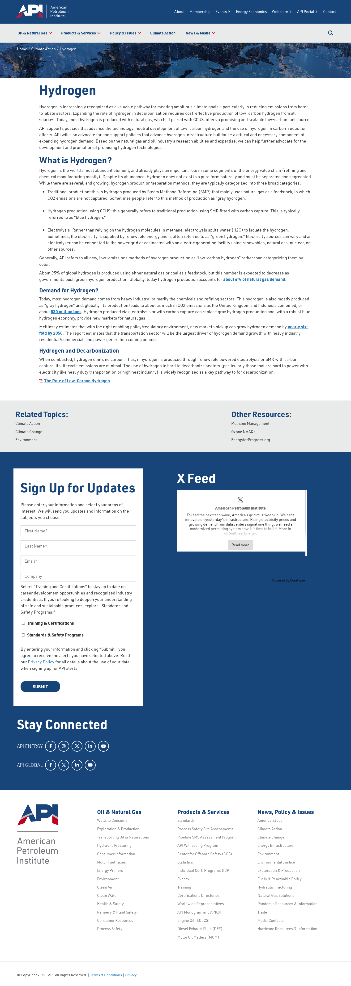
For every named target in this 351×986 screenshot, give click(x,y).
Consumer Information (116, 853)
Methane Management (250, 423)
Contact (329, 11)
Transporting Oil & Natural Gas (123, 836)
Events (221, 11)
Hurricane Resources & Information (287, 928)
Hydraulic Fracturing (114, 845)
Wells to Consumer (113, 820)
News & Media (198, 32)
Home (22, 48)
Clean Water (107, 895)
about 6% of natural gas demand (254, 279)
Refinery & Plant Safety (117, 912)
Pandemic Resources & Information (287, 903)
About (179, 11)
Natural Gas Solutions (275, 895)
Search (330, 33)
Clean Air (104, 887)
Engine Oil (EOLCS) (193, 920)
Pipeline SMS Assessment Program (207, 836)
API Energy (30, 746)
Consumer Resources (115, 920)
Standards (186, 820)
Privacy (131, 975)
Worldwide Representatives (200, 903)
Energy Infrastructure (275, 845)
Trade (262, 912)
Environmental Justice (276, 862)
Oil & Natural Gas (32, 32)
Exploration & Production (118, 828)
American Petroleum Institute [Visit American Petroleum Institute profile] (242, 508)
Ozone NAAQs (243, 431)
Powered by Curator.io (288, 580)
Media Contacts (270, 920)
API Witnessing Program (197, 845)
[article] (242, 521)
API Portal (305, 11)
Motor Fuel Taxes (111, 862)
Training (184, 887)
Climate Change (28, 431)
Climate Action (163, 32)
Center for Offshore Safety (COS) (204, 853)
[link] (242, 500)
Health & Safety (110, 903)
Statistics (185, 862)
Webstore (280, 11)
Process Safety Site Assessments (205, 828)
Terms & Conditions (106, 975)
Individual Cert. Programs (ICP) (204, 870)
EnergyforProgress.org (250, 439)
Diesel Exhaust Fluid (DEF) (200, 928)
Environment (26, 439)
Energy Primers (110, 870)
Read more (242, 544)
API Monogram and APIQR (199, 912)
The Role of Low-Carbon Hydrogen (77, 380)
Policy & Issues (123, 32)
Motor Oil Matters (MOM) (198, 937)
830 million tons (66, 311)
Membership (199, 11)
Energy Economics (251, 11)
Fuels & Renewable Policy (279, 878)
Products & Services (78, 32)
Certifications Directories (198, 895)
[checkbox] (78, 632)
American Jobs (270, 820)
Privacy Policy (41, 662)
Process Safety (109, 928)
